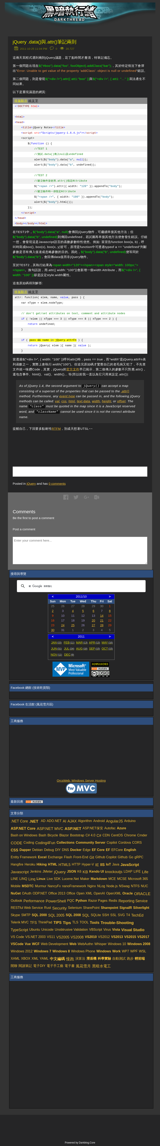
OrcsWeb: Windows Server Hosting (81, 780)
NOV (56, 654)
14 (101, 615)
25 (73, 625)
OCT (107, 648)
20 (93, 620)
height (106, 401)
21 (101, 620)
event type (67, 396)
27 (93, 625)
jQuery (31, 483)
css (63, 401)
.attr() (125, 391)
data (86, 401)
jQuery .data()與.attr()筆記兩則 (44, 42)
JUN (56, 648)
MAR (82, 642)
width (96, 401)
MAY (107, 642)
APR (94, 642)
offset (121, 401)
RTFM (56, 428)
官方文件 (72, 369)
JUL (69, 648)
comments (57, 483)
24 (62, 625)
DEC (69, 654)
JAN (56, 642)
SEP (94, 648)
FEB (69, 642)
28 (101, 625)
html (72, 401)
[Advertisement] (61, 442)
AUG (82, 648)
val (57, 401)
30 (52, 630)
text (79, 401)
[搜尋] (80, 586)
